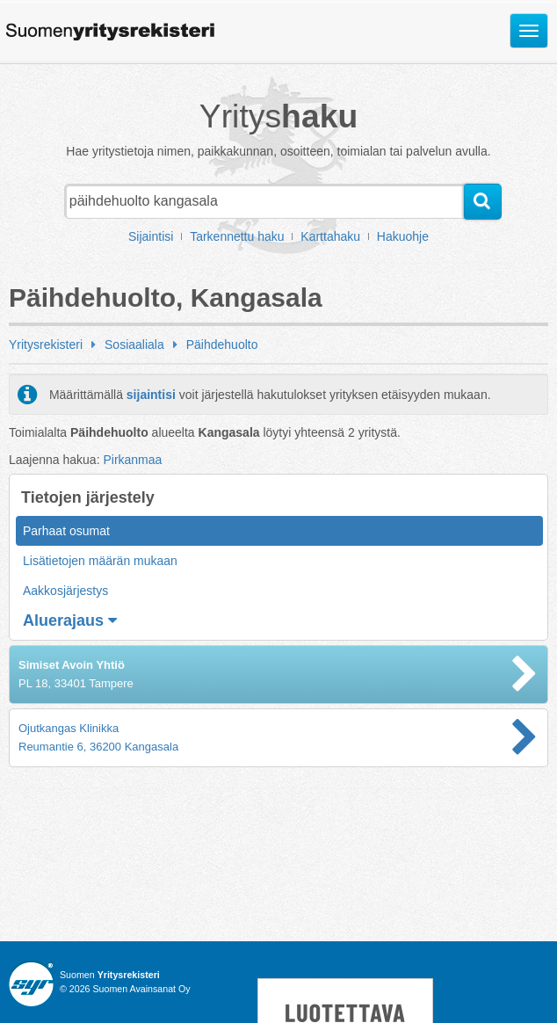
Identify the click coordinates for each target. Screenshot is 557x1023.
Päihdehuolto (222, 344)
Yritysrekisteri (46, 344)
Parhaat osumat (66, 531)
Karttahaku (330, 236)
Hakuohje (403, 236)
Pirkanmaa (132, 460)
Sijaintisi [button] (150, 236)
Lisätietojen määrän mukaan (100, 561)
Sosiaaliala (134, 344)
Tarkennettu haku (237, 236)
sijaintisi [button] (151, 395)
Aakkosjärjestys (65, 591)
